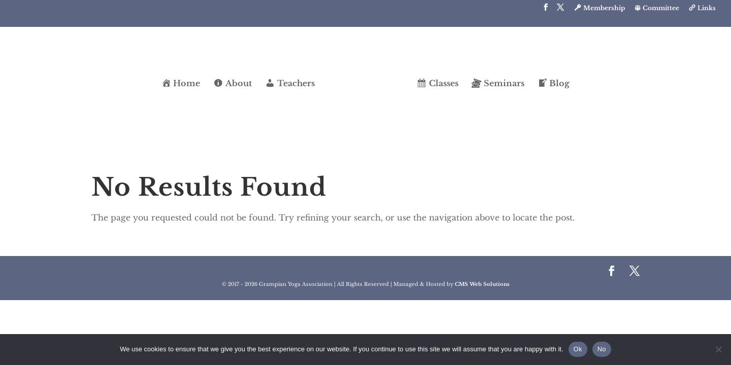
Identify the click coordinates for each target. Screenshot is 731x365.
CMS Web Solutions (482, 284)
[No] (718, 349)
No (601, 349)
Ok (578, 349)
